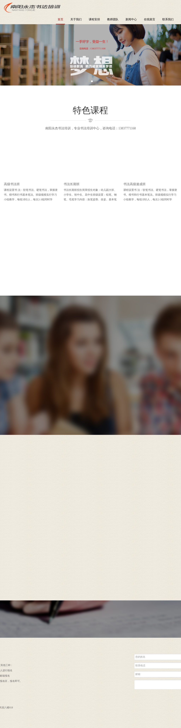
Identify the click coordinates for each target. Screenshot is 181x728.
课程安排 (94, 19)
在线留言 (149, 19)
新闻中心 (131, 19)
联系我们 (168, 19)
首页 (60, 19)
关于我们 (76, 19)
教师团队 (112, 19)
